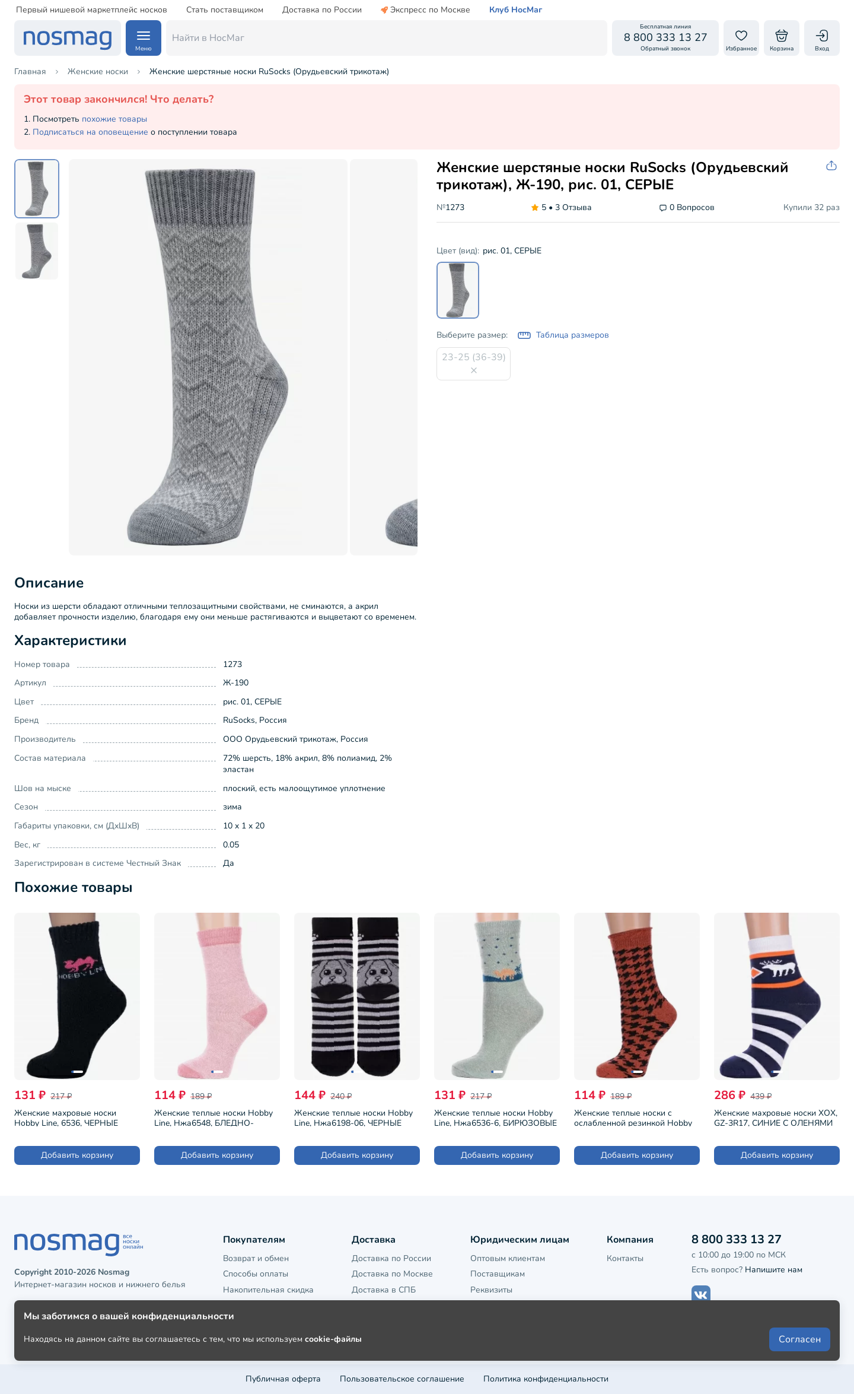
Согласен (800, 1353)
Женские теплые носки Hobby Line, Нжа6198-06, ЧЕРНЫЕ (353, 1116)
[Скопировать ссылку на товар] (833, 166)
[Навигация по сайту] (143, 38)
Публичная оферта (283, 1379)
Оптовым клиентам (507, 1258)
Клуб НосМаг (515, 10)
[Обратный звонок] (665, 38)
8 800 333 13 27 (737, 1239)
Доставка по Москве (392, 1273)
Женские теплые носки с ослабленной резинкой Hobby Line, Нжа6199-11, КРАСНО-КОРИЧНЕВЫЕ (633, 1116)
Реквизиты (491, 1289)
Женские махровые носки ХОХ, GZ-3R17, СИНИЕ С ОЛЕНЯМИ (775, 1116)
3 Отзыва (561, 208)
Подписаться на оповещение (90, 132)
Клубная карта (252, 1305)
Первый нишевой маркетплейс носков (91, 10)
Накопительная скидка (268, 1289)
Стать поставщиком (224, 10)
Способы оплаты (255, 1273)
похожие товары (114, 119)
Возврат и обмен (256, 1258)
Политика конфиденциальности (545, 1379)
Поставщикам (497, 1273)
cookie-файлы (333, 1353)
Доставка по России (322, 10)
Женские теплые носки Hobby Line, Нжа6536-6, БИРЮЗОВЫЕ (495, 1116)
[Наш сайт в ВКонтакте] (701, 1294)
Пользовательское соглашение (402, 1379)
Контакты (625, 1258)
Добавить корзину (77, 1155)
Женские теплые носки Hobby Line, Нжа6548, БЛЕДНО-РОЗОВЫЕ (213, 1116)
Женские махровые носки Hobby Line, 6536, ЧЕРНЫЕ (66, 1116)
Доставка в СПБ (384, 1289)
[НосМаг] (67, 38)
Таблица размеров (563, 335)
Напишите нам (773, 1269)
